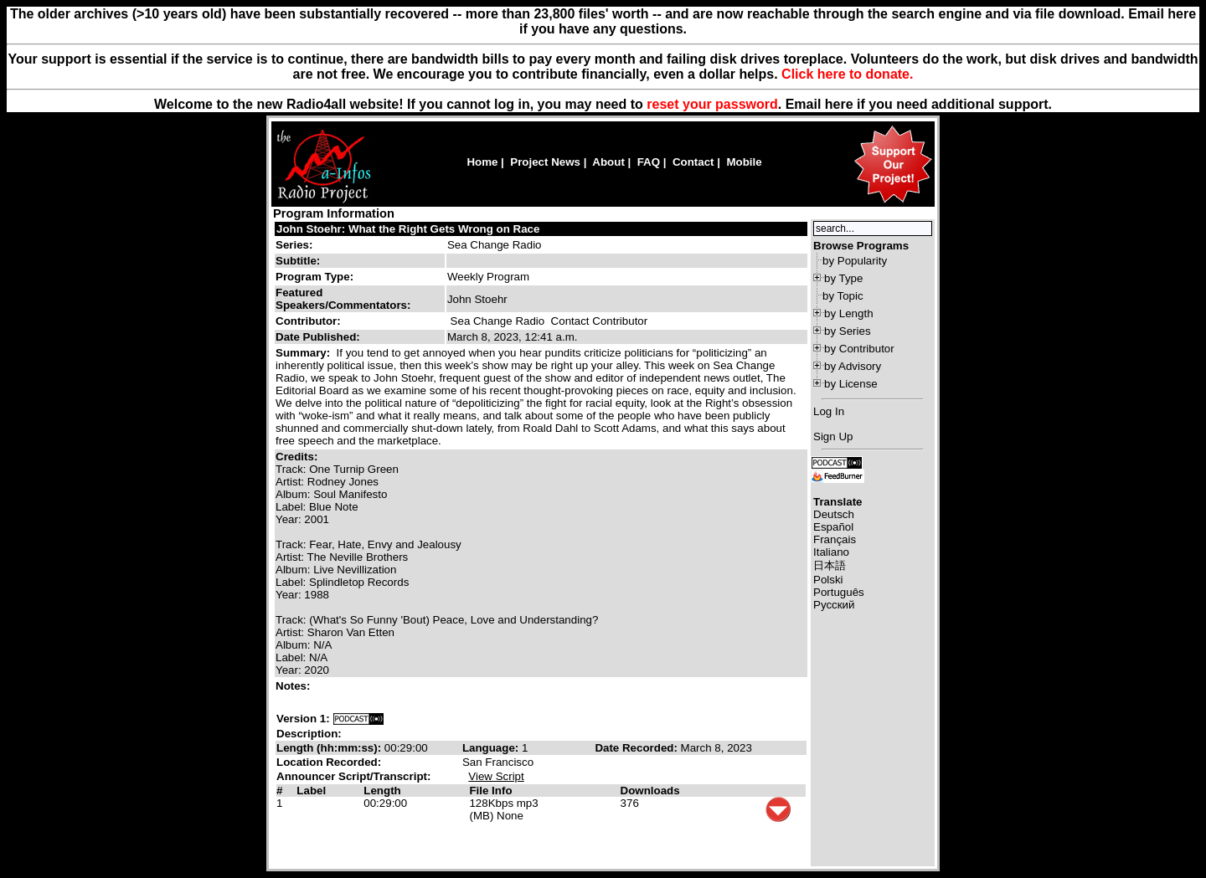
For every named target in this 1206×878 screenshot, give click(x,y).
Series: (294, 245)
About (608, 162)
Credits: (298, 456)
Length (381, 790)
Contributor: (308, 321)
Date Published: (318, 337)
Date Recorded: (637, 748)
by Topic (842, 296)
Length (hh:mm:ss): (330, 748)
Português (838, 592)
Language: (492, 748)
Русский (833, 604)
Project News (545, 162)
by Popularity (854, 260)
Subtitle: (298, 260)
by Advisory (852, 366)
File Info (490, 790)
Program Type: (314, 276)
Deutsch (833, 514)
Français (834, 539)
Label (311, 790)
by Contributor (859, 348)
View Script (495, 776)
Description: (309, 733)
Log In (828, 411)
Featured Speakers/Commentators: (343, 298)
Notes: (294, 686)
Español (833, 527)
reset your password (712, 104)
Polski (828, 579)
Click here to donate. (847, 74)
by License (851, 383)
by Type (843, 278)
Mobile (743, 162)
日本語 (829, 565)
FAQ (648, 162)
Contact (693, 162)
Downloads (650, 790)
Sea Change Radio (494, 245)
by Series (847, 331)
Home (481, 162)
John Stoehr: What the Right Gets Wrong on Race (407, 229)
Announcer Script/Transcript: (353, 776)
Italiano (831, 552)
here (839, 104)
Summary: (304, 353)
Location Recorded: (328, 762)
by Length (849, 313)
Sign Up (833, 436)
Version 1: (303, 718)
